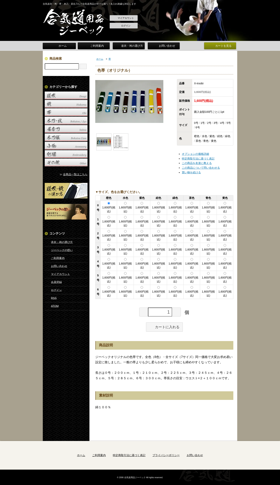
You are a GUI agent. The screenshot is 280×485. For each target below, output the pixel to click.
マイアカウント (124, 18)
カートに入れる (164, 326)
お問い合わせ (164, 45)
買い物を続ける (191, 171)
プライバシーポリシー (166, 454)
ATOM (52, 305)
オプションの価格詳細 (195, 153)
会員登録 (53, 281)
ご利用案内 (94, 45)
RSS (51, 297)
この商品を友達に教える (197, 162)
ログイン (123, 25)
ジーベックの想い (59, 249)
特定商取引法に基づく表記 (198, 157)
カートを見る (220, 45)
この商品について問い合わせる (201, 167)
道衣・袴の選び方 (129, 45)
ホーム (59, 45)
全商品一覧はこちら (75, 173)
